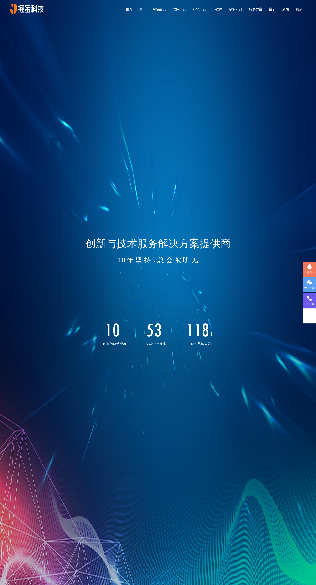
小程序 (217, 9)
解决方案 (255, 9)
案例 (272, 9)
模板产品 (235, 9)
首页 (129, 9)
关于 (142, 9)
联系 (299, 9)
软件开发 (179, 9)
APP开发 (199, 9)
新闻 (285, 9)
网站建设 (159, 9)
